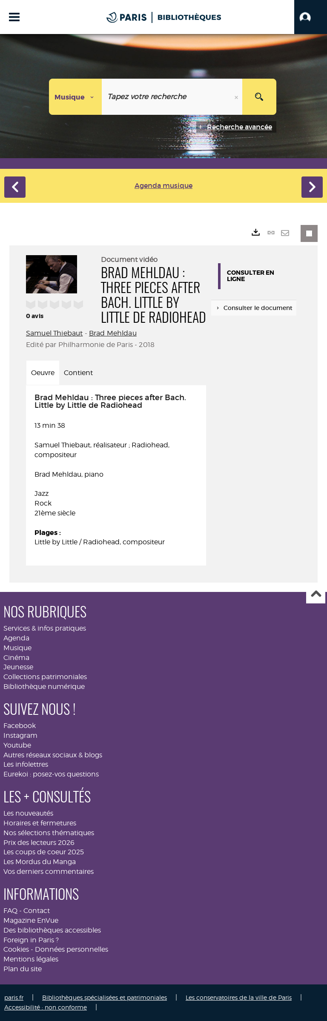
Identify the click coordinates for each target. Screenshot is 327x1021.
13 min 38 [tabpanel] (116, 470)
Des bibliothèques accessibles (52, 930)
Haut (315, 594)
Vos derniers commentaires (48, 871)
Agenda (16, 638)
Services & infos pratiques (44, 628)
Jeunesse (18, 667)
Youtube (17, 745)
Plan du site (22, 969)
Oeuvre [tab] (42, 373)
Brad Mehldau (113, 333)
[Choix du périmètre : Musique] (75, 97)
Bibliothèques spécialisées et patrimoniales (104, 997)
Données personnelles (71, 949)
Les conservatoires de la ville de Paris (239, 997)
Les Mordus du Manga (39, 862)
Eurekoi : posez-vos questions (51, 774)
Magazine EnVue (30, 920)
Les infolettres (25, 764)
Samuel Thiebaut (54, 333)
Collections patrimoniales (45, 677)
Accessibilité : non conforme (45, 1007)
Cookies (16, 949)
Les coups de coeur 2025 (43, 852)
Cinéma (16, 658)
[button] (310, 17)
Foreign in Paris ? (31, 940)
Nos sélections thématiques (48, 833)
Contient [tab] (78, 373)
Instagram (20, 735)
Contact (36, 911)
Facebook (19, 726)
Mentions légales (30, 959)
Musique (17, 648)
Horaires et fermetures (39, 823)
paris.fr (13, 997)
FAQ (10, 911)
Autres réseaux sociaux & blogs (52, 755)
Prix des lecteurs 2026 (39, 843)
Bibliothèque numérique (44, 687)
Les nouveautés (28, 813)
